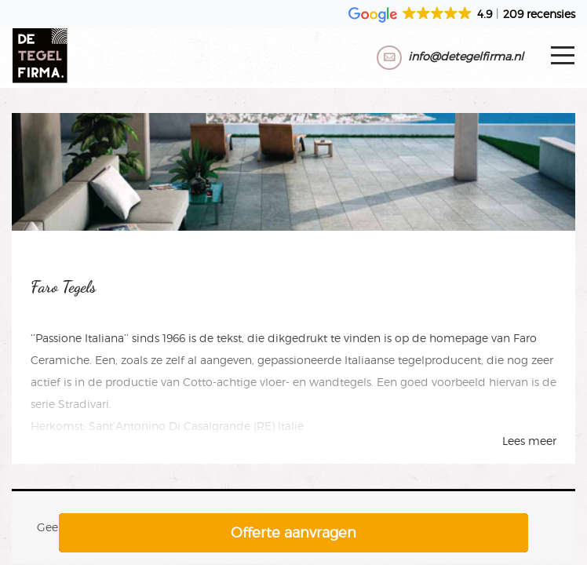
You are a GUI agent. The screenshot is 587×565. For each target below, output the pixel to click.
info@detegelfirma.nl (465, 56)
